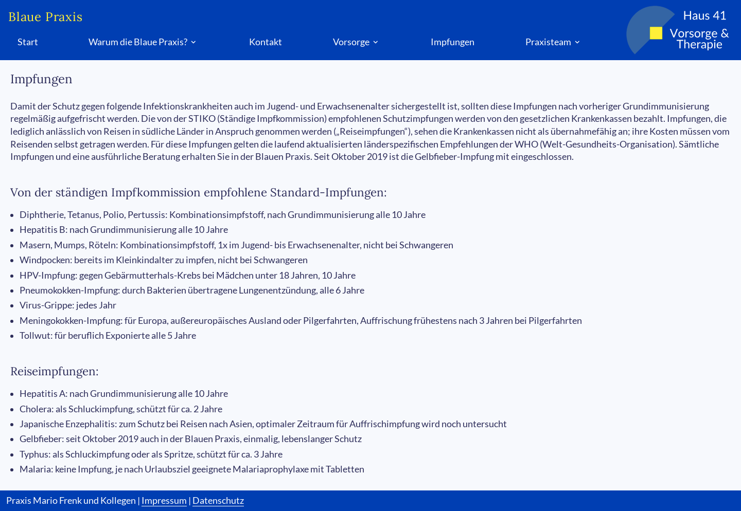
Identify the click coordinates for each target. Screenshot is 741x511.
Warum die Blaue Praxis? (143, 42)
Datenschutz (218, 500)
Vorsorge (356, 42)
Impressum (164, 500)
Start (27, 41)
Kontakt (265, 41)
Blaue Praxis (45, 17)
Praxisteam (553, 42)
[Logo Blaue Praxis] (667, 30)
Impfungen (452, 41)
